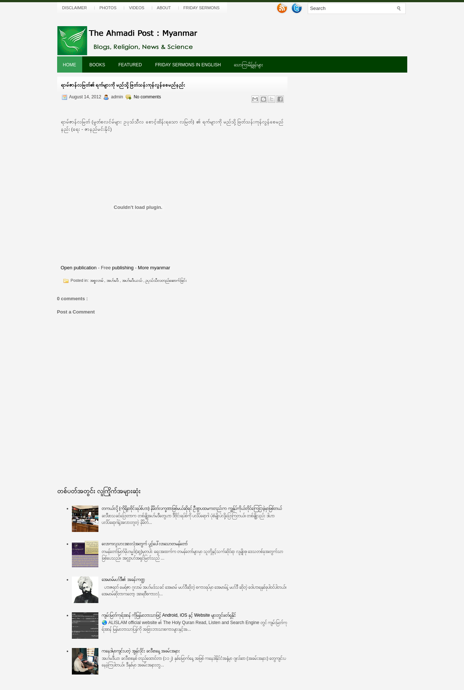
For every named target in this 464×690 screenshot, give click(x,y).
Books (97, 64)
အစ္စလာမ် (97, 280)
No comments (147, 96)
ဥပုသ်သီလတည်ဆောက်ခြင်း (166, 280)
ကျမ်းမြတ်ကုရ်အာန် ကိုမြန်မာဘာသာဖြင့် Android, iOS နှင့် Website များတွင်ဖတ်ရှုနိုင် (169, 615)
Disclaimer (74, 8)
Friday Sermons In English (188, 64)
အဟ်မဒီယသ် (132, 280)
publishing (123, 267)
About (164, 8)
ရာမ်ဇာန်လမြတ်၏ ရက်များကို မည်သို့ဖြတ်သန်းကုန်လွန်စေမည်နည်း (123, 85)
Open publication (79, 267)
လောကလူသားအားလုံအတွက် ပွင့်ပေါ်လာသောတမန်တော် (144, 543)
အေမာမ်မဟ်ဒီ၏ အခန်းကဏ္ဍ (123, 579)
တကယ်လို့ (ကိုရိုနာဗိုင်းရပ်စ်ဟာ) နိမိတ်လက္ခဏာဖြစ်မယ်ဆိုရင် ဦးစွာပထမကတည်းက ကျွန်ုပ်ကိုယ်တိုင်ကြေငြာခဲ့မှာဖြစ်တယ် (192, 508)
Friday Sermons (202, 8)
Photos (108, 8)
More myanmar (154, 267)
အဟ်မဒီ (113, 280)
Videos (136, 8)
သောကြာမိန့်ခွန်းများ (248, 64)
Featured (130, 64)
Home (69, 64)
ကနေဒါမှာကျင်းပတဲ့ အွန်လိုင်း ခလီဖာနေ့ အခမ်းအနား (141, 651)
